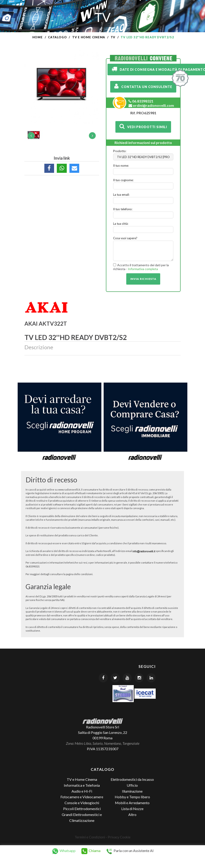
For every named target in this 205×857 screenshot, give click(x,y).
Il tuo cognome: (123, 180)
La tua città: (120, 223)
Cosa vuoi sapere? (125, 238)
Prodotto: (119, 151)
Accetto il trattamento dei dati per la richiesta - (141, 267)
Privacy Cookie (119, 837)
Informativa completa (143, 269)
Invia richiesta (143, 279)
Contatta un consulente (143, 86)
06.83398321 (141, 101)
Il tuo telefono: (122, 209)
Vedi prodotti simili (143, 126)
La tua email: (121, 194)
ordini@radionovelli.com (151, 105)
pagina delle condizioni (79, 574)
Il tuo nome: (121, 165)
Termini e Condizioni (90, 837)
